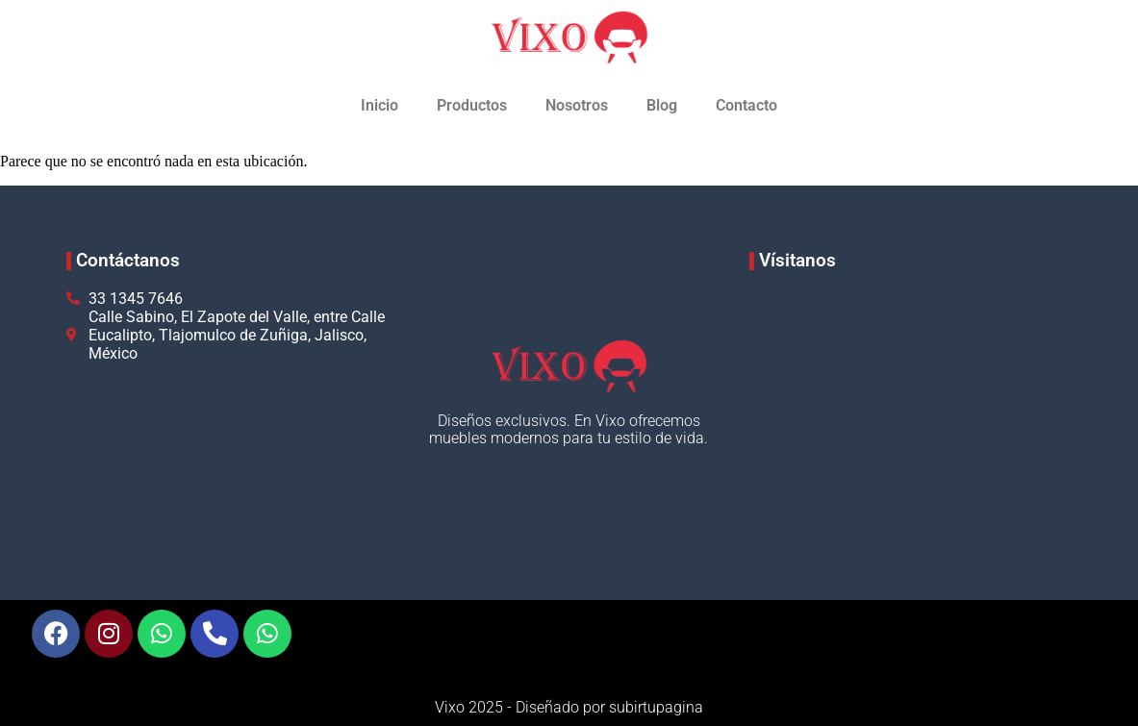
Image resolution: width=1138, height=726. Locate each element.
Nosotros (576, 105)
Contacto (746, 105)
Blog (661, 105)
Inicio (379, 105)
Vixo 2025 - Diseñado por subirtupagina (569, 707)
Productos (472, 105)
